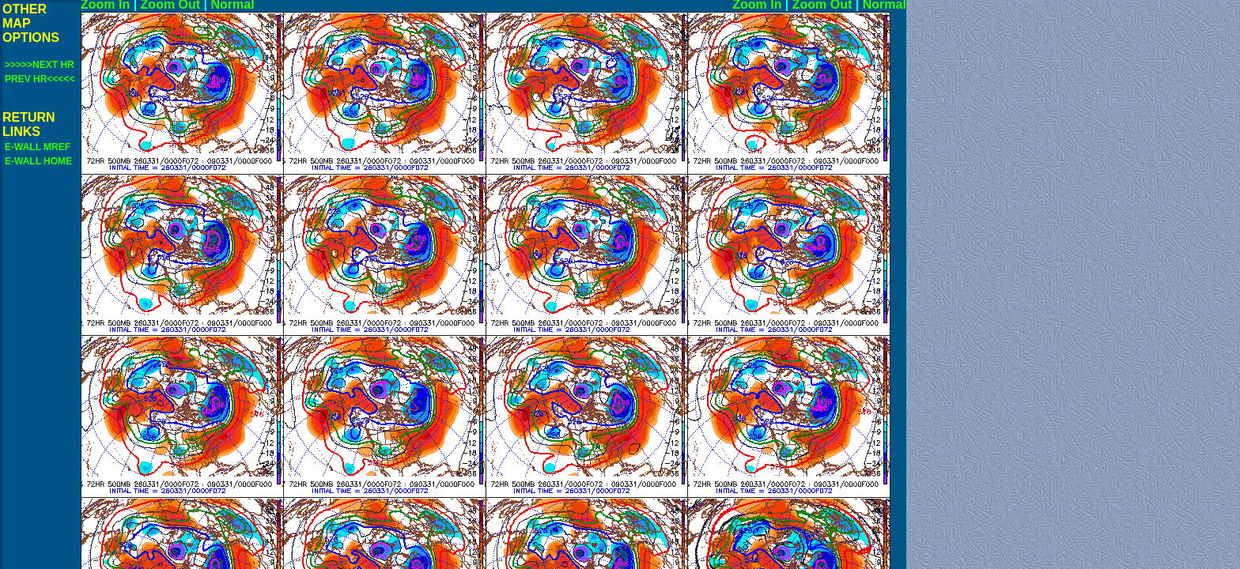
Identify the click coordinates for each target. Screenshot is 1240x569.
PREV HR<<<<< (39, 79)
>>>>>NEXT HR (39, 64)
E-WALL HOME (38, 161)
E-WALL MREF (37, 147)
